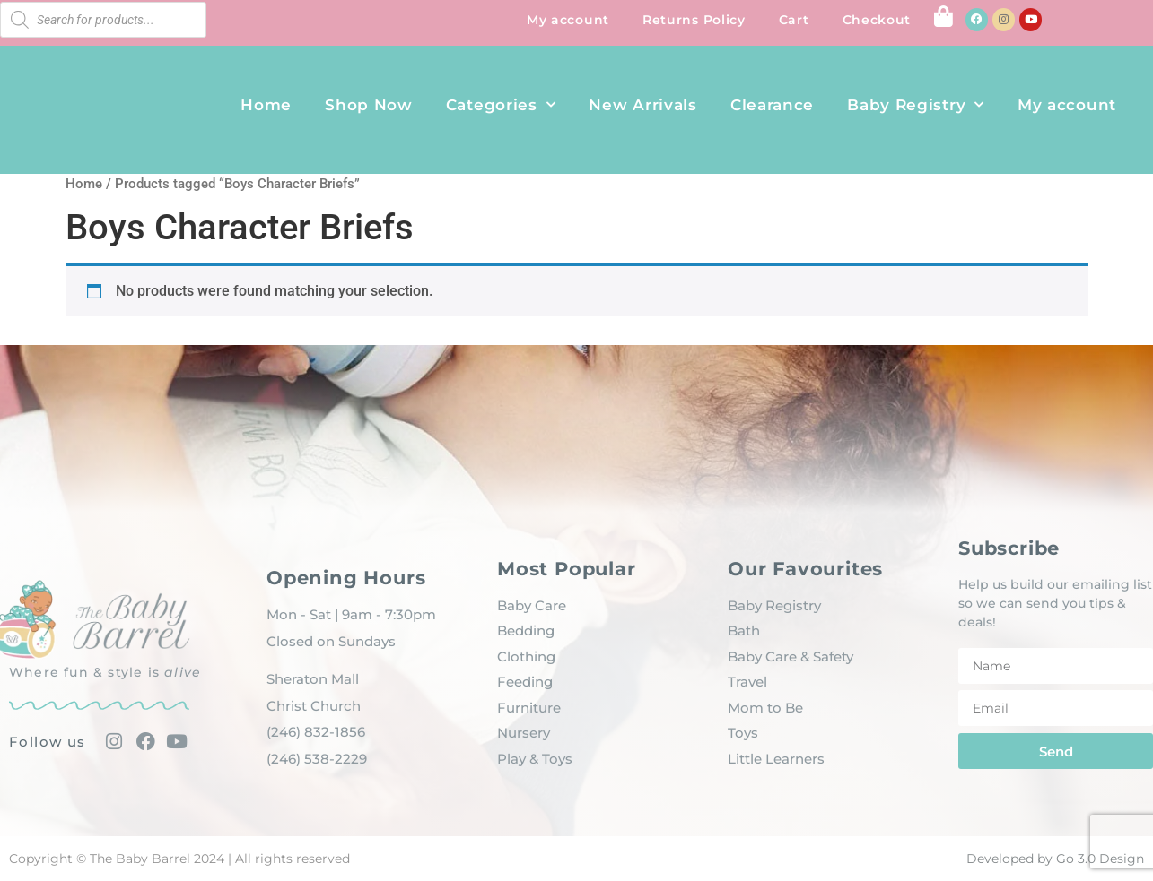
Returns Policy (694, 20)
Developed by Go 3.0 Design (1055, 859)
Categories (501, 105)
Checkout (877, 20)
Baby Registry (915, 105)
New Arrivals (642, 105)
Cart (794, 20)
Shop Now (369, 105)
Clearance (772, 105)
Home (266, 105)
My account (568, 20)
